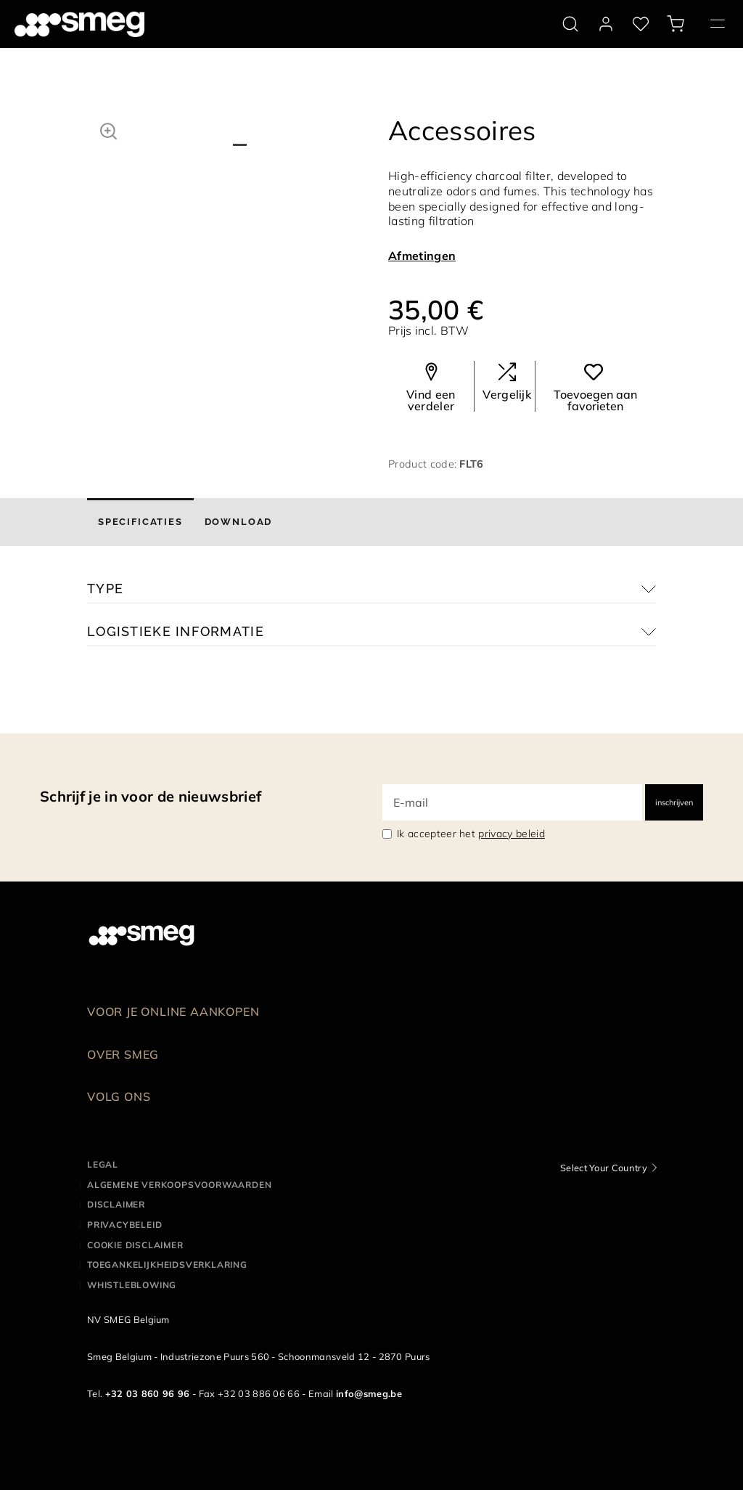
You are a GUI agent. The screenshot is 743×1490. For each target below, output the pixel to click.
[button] (108, 129)
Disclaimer (116, 1204)
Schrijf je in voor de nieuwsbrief (150, 796)
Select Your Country (603, 1167)
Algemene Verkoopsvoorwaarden (179, 1184)
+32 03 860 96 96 (147, 1393)
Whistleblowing (131, 1284)
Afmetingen (422, 255)
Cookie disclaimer (135, 1244)
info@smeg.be (369, 1393)
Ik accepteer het (471, 833)
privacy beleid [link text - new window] (511, 833)
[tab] (140, 522)
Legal (102, 1164)
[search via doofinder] (570, 24)
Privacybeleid (124, 1224)
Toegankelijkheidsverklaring (167, 1264)
